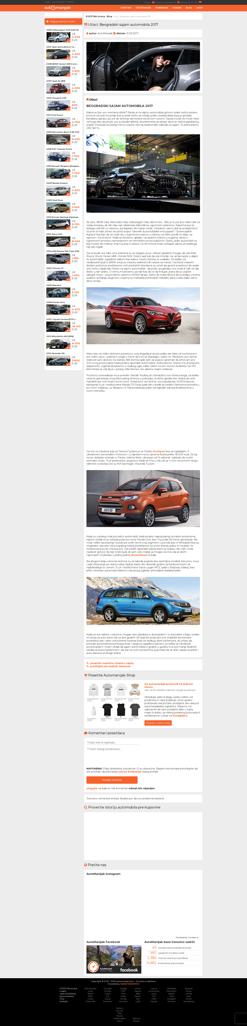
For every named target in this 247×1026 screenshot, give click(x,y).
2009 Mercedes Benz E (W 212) (62, 132)
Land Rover (154, 991)
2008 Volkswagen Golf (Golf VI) (62, 30)
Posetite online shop (158, 723)
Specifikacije (143, 8)
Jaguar (137, 991)
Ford (123, 993)
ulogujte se (93, 788)
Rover (189, 991)
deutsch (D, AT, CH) (191, 2)
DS (107, 996)
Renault (189, 988)
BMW (90, 993)
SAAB (189, 993)
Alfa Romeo (90, 988)
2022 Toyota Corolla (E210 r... (61, 319)
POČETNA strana (95, 16)
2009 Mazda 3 (53, 285)
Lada (138, 1001)
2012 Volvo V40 (54, 234)
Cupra (107, 993)
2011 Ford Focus (54, 115)
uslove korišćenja (130, 771)
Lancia (154, 988)
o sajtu (47, 2)
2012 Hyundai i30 (55, 353)
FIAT (123, 991)
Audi (90, 991)
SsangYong (188, 1001)
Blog (189, 8)
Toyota (119, 1015)
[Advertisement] (225, 64)
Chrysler (108, 988)
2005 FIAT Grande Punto (59, 149)
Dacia (107, 998)
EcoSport (159, 451)
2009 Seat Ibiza (54, 200)
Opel (171, 996)
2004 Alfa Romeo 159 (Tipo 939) (62, 251)
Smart (189, 998)
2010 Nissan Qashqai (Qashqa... (62, 217)
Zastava (136, 1018)
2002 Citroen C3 (54, 268)
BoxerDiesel (139, 555)
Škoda (136, 1021)
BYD (90, 996)
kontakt (70, 2)
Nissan (171, 993)
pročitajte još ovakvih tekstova (110, 666)
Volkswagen (120, 1018)
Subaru (119, 1008)
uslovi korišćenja (68, 993)
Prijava (150, 2)
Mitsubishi (171, 991)
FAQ (62, 998)
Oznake (177, 8)
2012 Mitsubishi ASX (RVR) (60, 336)
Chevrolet (90, 1001)
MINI (154, 998)
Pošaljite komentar (112, 780)
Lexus (154, 993)
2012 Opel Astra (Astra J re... (60, 47)
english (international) (168, 2)
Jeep (138, 993)
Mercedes (171, 988)
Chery (90, 998)
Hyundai (123, 1001)
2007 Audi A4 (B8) (55, 81)
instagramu (180, 715)
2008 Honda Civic (55, 302)
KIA (138, 998)
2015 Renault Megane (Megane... (63, 166)
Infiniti (138, 988)
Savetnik (126, 8)
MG (154, 996)
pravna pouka (58, 2)
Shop (199, 8)
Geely (123, 996)
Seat (189, 996)
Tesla (119, 1013)
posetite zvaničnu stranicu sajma (111, 663)
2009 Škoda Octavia (56, 183)
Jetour (138, 996)
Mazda (154, 1001)
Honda (123, 998)
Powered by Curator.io (187, 937)
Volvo (119, 1021)
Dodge (123, 988)
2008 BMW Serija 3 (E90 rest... (62, 64)
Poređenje (161, 8)
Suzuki (119, 1010)
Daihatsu (107, 1001)
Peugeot (171, 998)
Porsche (171, 1001)
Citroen (107, 991)
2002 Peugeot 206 (56, 98)
